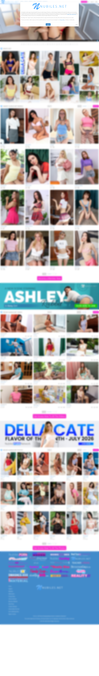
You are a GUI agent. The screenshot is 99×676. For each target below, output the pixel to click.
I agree (48, 24)
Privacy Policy (62, 19)
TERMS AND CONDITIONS (71, 14)
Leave (77, 24)
